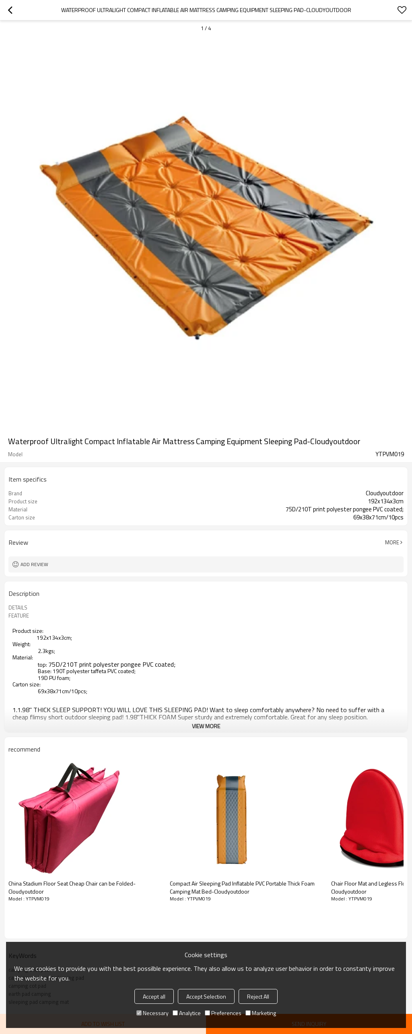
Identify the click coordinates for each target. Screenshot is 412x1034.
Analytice (187, 1013)
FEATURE (18, 616)
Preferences (223, 1013)
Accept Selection (206, 996)
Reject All (258, 996)
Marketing (260, 1013)
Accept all (154, 996)
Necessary (152, 1013)
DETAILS (17, 608)
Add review (34, 564)
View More (206, 726)
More (392, 542)
